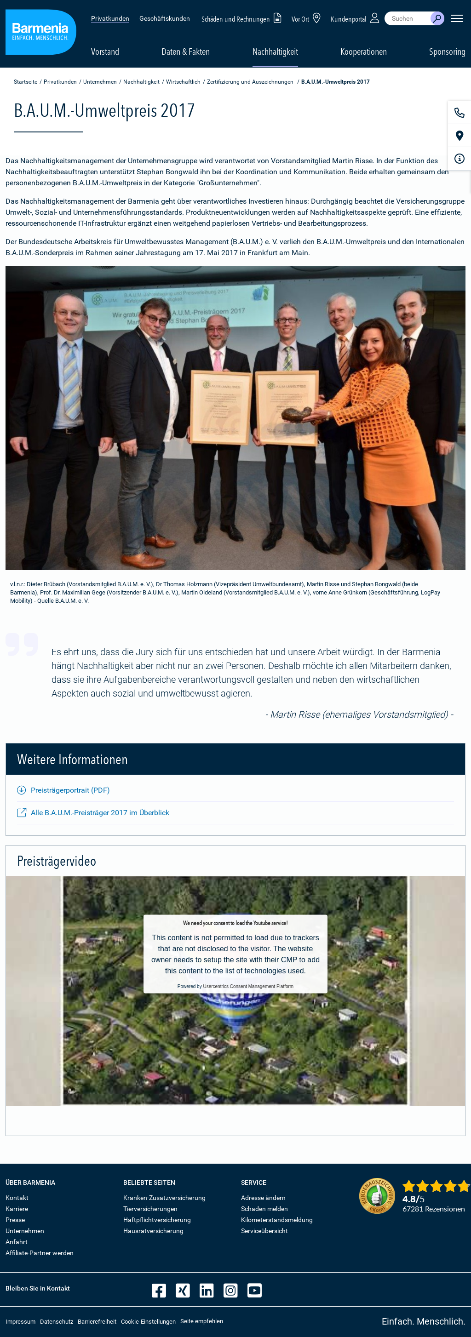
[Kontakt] (459, 112)
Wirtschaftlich (183, 82)
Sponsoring (447, 51)
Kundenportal (356, 17)
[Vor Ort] (459, 135)
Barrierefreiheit (97, 1321)
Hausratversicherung (153, 1230)
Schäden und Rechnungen (243, 17)
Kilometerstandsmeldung (277, 1219)
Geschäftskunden (164, 18)
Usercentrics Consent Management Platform (248, 985)
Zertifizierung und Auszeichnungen (250, 82)
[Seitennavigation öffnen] (456, 18)
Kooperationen (363, 51)
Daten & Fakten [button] (185, 51)
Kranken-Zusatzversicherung (164, 1197)
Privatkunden (110, 18)
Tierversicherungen (150, 1208)
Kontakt (17, 1197)
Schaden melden (264, 1208)
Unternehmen (100, 82)
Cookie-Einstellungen (148, 1321)
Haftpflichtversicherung (157, 1219)
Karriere (17, 1208)
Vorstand (105, 51)
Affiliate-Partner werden (40, 1253)
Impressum (20, 1321)
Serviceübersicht (264, 1230)
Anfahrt (17, 1242)
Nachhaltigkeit (141, 82)
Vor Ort (308, 17)
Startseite (25, 82)
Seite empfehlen (201, 1321)
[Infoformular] (459, 158)
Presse (15, 1219)
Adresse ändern (263, 1197)
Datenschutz (56, 1321)
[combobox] (408, 18)
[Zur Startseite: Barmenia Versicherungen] (41, 33)
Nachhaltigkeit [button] (275, 51)
